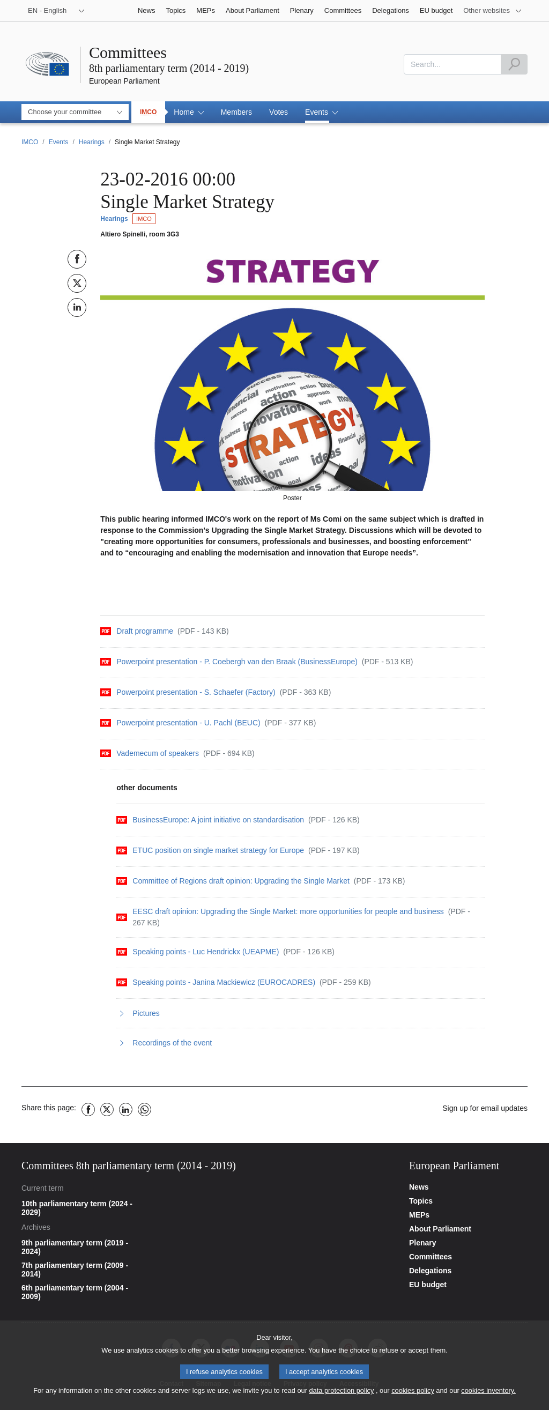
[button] (188, 112)
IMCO (148, 112)
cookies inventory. (488, 1395)
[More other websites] (493, 10)
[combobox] (452, 64)
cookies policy (412, 1395)
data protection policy (341, 1395)
